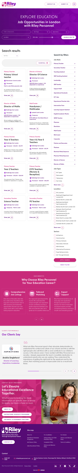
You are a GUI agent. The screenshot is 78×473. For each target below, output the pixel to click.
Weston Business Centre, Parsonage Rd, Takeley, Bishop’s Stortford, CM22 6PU (54, 459)
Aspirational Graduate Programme (33, 438)
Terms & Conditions (65, 442)
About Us (29, 435)
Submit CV (64, 4)
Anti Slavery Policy (32, 442)
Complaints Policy (48, 442)
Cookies (35, 466)
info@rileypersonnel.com (23, 458)
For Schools (63, 435)
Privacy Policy (27, 466)
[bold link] (39, 470)
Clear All (43, 63)
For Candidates (48, 435)
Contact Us (51, 4)
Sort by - (6, 55)
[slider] (52, 37)
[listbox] (10, 56)
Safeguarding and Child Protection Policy (50, 438)
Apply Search (65, 260)
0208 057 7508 (7, 459)
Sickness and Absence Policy (66, 438)
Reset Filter (65, 265)
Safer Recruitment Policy (33, 446)
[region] (14, 307)
